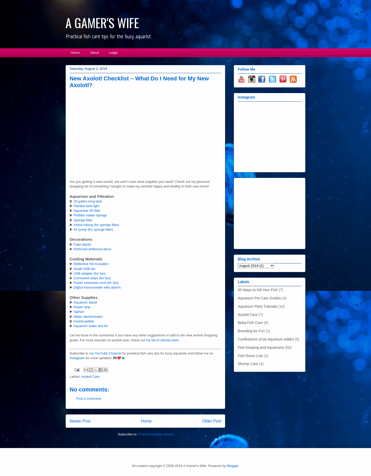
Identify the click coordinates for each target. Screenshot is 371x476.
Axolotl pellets (83, 321)
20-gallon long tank (87, 201)
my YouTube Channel (105, 353)
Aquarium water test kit (90, 326)
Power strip (81, 307)
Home (75, 53)
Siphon (78, 312)
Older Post (211, 421)
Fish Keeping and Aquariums (261, 347)
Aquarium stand (85, 302)
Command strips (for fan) (92, 278)
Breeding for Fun (251, 331)
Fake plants (82, 244)
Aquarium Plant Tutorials (257, 306)
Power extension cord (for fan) (95, 283)
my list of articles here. (163, 340)
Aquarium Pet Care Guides (259, 298)
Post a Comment (88, 399)
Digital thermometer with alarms (97, 287)
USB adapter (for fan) (89, 273)
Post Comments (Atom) (155, 434)
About (94, 53)
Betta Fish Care (250, 323)
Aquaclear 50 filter (87, 211)
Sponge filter (82, 220)
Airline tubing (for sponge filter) (96, 225)
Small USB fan (84, 269)
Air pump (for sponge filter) (93, 229)
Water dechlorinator (88, 317)
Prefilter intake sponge (90, 215)
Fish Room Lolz (250, 356)
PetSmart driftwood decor (92, 249)
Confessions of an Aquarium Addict (266, 339)
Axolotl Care (90, 377)
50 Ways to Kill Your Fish (258, 290)
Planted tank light (86, 206)
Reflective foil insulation (91, 264)
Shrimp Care (248, 364)
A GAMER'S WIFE (102, 22)
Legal (113, 53)
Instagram (77, 358)
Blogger (232, 466)
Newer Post (80, 421)
